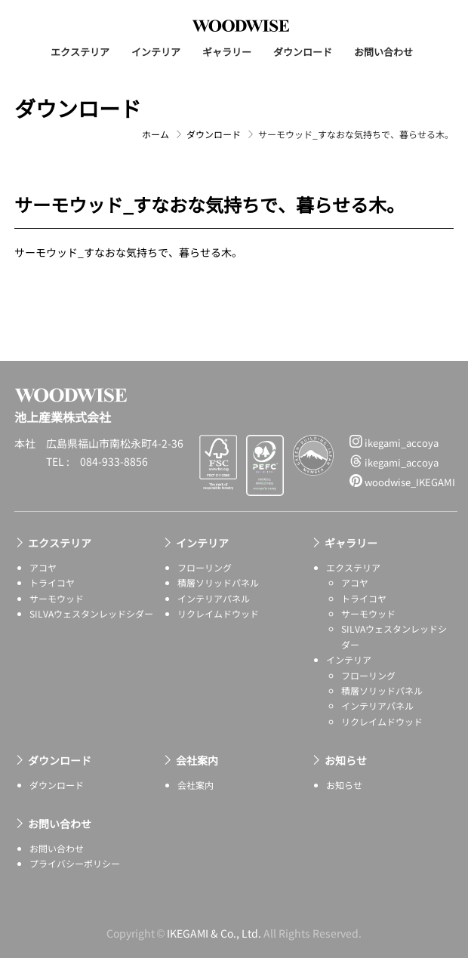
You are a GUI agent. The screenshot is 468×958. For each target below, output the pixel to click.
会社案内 (197, 760)
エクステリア (80, 52)
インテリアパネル (213, 598)
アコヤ (43, 567)
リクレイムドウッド (218, 613)
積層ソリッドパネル (218, 582)
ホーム (155, 134)
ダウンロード (302, 52)
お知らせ (346, 760)
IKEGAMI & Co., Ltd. (214, 933)
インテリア (155, 52)
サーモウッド (56, 598)
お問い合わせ (383, 52)
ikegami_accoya (394, 442)
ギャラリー (226, 52)
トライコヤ (52, 582)
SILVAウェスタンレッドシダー (91, 613)
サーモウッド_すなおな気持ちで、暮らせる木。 (128, 252)
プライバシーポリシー (74, 863)
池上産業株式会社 (241, 26)
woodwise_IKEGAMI (402, 481)
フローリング (204, 567)
